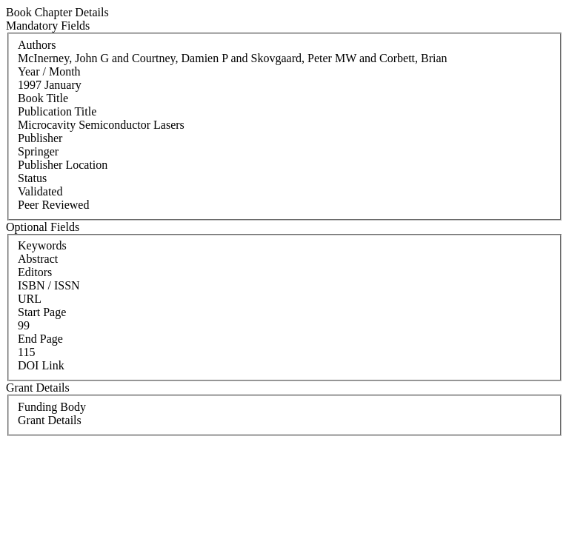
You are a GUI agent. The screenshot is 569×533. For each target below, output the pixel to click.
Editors (35, 272)
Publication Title (57, 111)
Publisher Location (62, 164)
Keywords (42, 245)
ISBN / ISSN (49, 285)
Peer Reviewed (53, 204)
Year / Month (49, 71)
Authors (37, 44)
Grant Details (49, 420)
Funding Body (52, 406)
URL (29, 298)
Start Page (42, 312)
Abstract (38, 258)
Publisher (40, 138)
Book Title (43, 98)
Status (32, 178)
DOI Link (41, 365)
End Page (40, 338)
